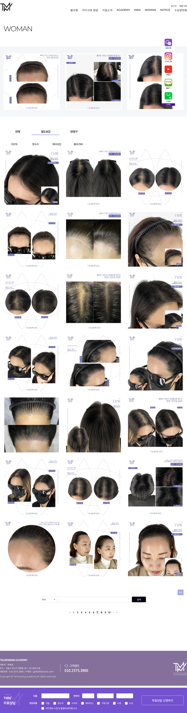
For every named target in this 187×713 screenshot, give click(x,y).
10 (109, 612)
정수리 (35, 144)
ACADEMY (123, 10)
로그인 (174, 6)
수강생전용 (180, 10)
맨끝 (117, 612)
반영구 (73, 131)
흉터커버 (78, 144)
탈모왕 (74, 10)
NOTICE (165, 10)
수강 (131, 703)
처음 (70, 612)
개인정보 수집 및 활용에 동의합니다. (61, 708)
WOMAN (150, 10)
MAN (137, 10)
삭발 (47, 703)
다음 (113, 612)
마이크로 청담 (90, 10)
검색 (139, 599)
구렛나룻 (105, 703)
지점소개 (107, 10)
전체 (17, 131)
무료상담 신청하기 (162, 700)
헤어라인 (56, 144)
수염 (119, 703)
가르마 (14, 144)
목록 (180, 592)
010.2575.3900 (76, 670)
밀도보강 (45, 131)
